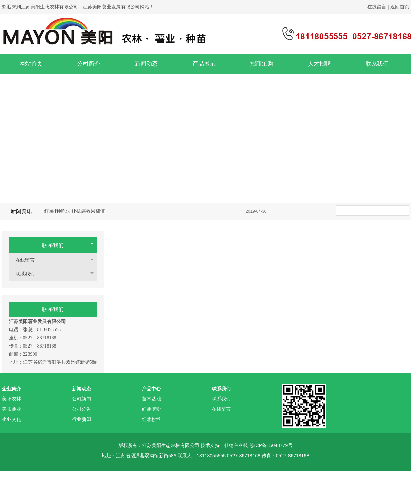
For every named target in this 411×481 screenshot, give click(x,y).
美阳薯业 (11, 409)
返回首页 (399, 7)
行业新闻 (81, 419)
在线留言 (377, 7)
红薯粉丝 (151, 419)
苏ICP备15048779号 (271, 445)
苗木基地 (151, 399)
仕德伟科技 (236, 445)
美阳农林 (11, 399)
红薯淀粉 (151, 409)
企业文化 (11, 419)
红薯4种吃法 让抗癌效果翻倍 (74, 211)
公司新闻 (81, 399)
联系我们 (53, 245)
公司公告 (81, 409)
